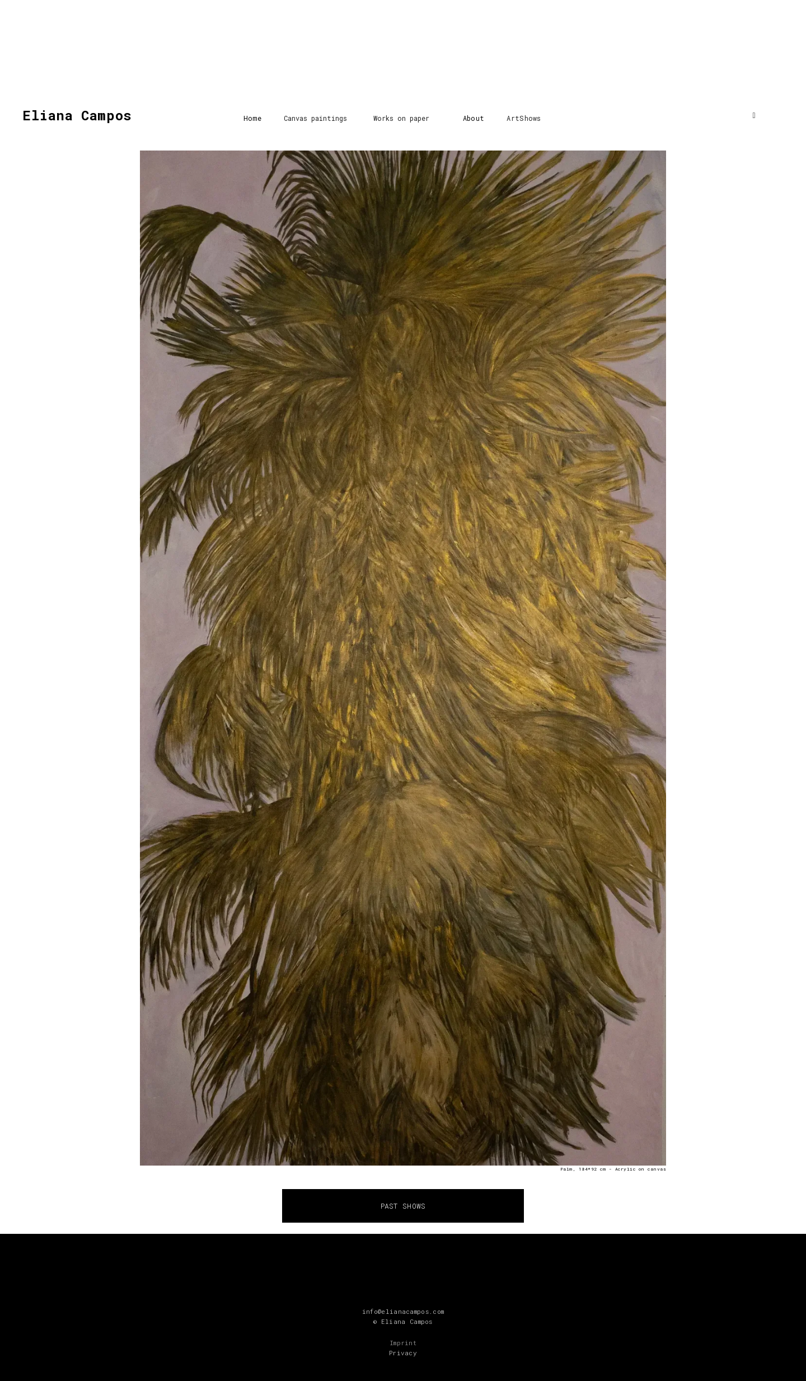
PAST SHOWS (403, 1206)
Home (252, 118)
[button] (315, 115)
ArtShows (524, 118)
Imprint (403, 1342)
